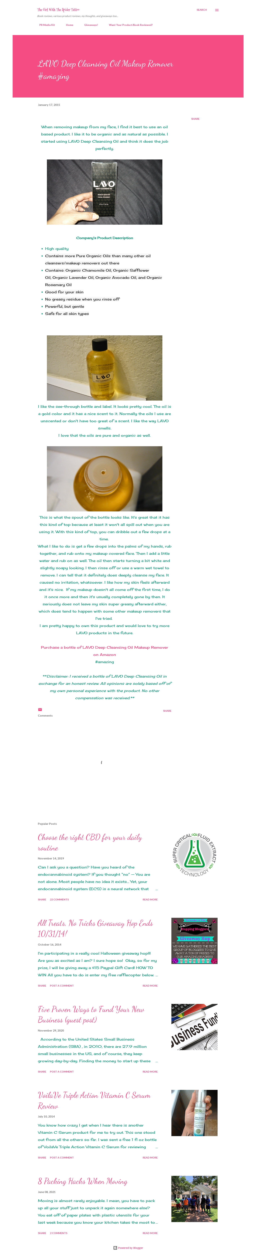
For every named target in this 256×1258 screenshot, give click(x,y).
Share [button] (195, 118)
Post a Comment (62, 985)
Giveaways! (89, 24)
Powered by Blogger (128, 1248)
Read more (150, 899)
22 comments (59, 899)
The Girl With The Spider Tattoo (58, 9)
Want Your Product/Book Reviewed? (128, 24)
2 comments (58, 1233)
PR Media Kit (45, 24)
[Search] (202, 10)
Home (67, 24)
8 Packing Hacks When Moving (82, 1181)
